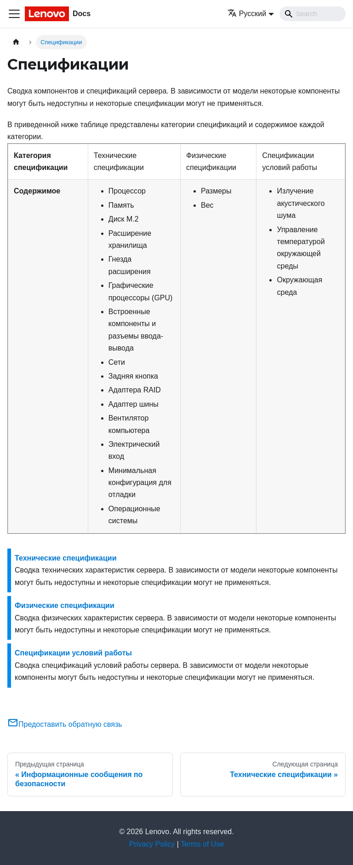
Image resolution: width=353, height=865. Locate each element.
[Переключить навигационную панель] (14, 14)
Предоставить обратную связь (64, 724)
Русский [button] (247, 14)
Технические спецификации (66, 558)
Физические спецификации (64, 605)
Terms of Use (202, 844)
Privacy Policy (152, 844)
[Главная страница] (16, 42)
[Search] (312, 13)
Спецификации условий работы (73, 653)
